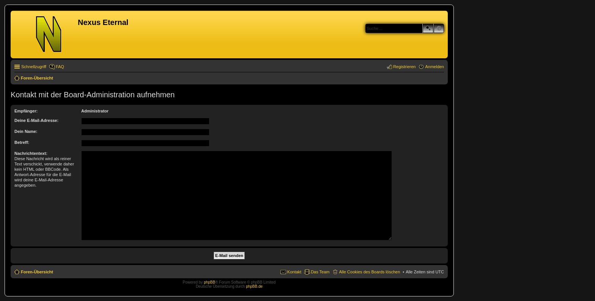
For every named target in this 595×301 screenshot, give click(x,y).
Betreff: (21, 142)
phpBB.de (254, 286)
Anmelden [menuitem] (434, 66)
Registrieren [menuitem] (404, 66)
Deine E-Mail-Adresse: (36, 120)
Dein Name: (26, 131)
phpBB (209, 282)
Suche (428, 28)
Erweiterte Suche (439, 28)
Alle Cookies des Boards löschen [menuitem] (369, 272)
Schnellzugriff (33, 66)
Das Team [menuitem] (320, 272)
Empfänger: (26, 111)
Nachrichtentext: (30, 153)
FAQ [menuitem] (60, 66)
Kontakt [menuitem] (294, 272)
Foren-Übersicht (37, 272)
